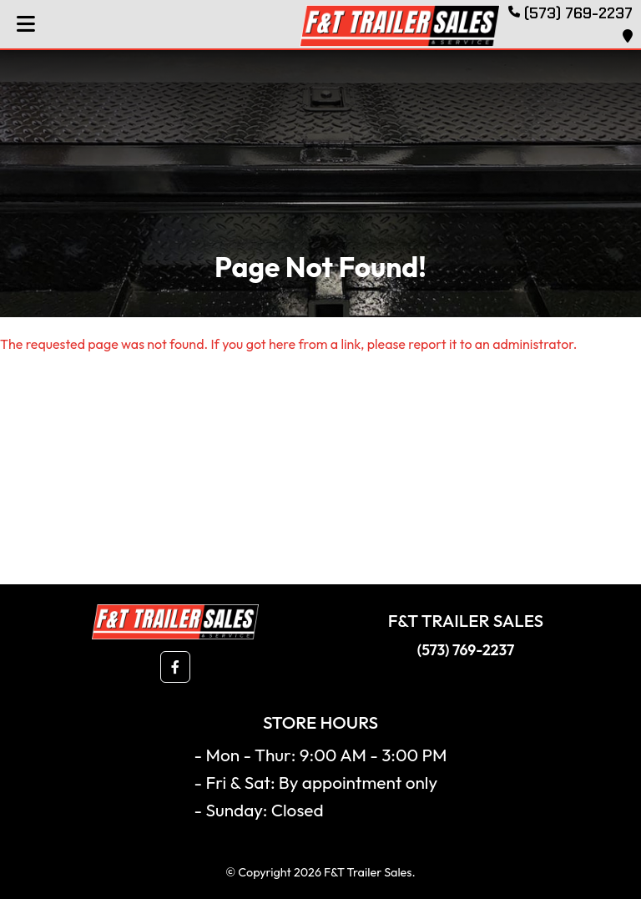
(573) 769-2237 (465, 649)
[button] (175, 667)
